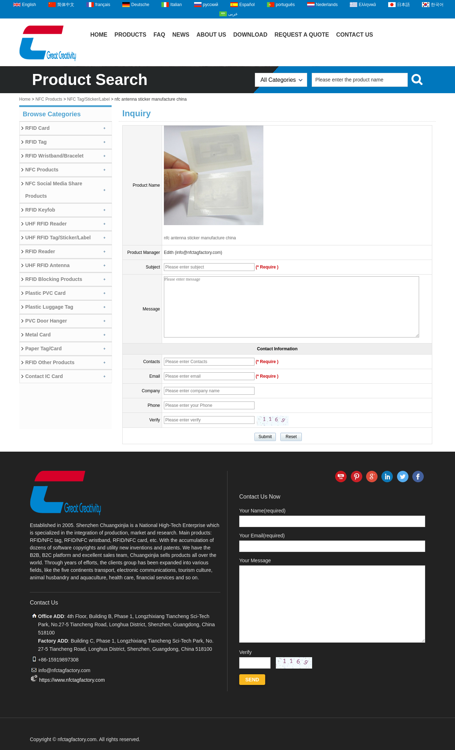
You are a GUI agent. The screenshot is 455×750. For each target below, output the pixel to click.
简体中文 (65, 4)
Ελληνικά (367, 4)
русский (210, 4)
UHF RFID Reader (46, 224)
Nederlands (327, 4)
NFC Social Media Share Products (53, 190)
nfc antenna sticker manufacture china (200, 237)
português (285, 4)
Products (130, 35)
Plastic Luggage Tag (49, 307)
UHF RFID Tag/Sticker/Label (58, 237)
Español (247, 4)
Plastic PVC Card (45, 293)
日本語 (403, 4)
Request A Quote (301, 35)
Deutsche (140, 4)
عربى (233, 13)
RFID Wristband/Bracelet (54, 156)
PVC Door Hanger (46, 321)
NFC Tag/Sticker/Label (88, 99)
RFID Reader (40, 251)
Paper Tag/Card (43, 348)
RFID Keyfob (40, 210)
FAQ (159, 35)
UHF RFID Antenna (47, 265)
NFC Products (49, 99)
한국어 (437, 4)
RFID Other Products (49, 362)
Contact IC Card (44, 376)
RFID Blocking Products (53, 279)
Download (250, 35)
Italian (176, 4)
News (180, 35)
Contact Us (354, 35)
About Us (211, 35)
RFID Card (37, 128)
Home (98, 35)
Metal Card (38, 334)
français (102, 4)
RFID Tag (36, 142)
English (29, 4)
